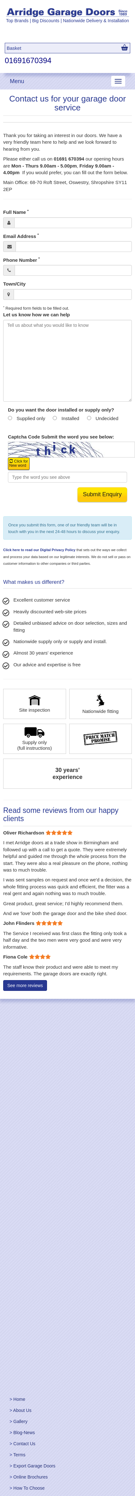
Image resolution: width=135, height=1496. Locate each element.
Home (19, 1399)
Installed (70, 418)
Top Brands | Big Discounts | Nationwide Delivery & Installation (67, 20)
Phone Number (21, 260)
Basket (14, 48)
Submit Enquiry (102, 494)
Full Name (16, 212)
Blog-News (24, 1432)
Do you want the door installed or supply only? (61, 409)
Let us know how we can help (36, 314)
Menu (17, 81)
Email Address (21, 236)
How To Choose (29, 1488)
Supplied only (31, 418)
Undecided (107, 418)
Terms (19, 1454)
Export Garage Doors (34, 1465)
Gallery (20, 1421)
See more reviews (25, 985)
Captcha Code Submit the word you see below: (61, 436)
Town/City (14, 284)
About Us (22, 1410)
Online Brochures (30, 1477)
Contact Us (24, 1443)
